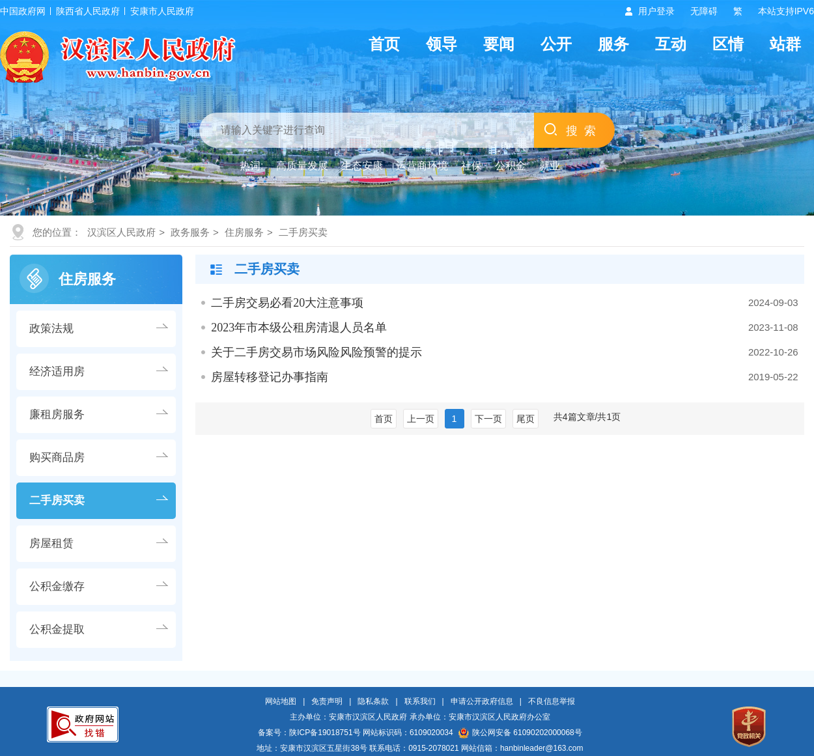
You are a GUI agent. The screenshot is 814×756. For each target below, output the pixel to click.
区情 (728, 44)
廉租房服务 (57, 414)
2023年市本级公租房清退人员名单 (299, 327)
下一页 (488, 418)
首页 (384, 44)
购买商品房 (57, 457)
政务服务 (190, 232)
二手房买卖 (303, 232)
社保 (471, 165)
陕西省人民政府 (88, 11)
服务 (613, 44)
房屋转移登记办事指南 (269, 377)
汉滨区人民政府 (121, 232)
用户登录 (656, 11)
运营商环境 (422, 165)
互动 (670, 44)
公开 (556, 44)
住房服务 (244, 232)
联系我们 (420, 701)
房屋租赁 (51, 543)
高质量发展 (302, 165)
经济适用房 (57, 371)
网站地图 (280, 701)
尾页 (525, 418)
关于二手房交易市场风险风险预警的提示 (316, 352)
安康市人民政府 (162, 11)
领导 (441, 44)
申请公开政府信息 (482, 701)
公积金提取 (57, 629)
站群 (785, 44)
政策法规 (51, 328)
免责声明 (327, 701)
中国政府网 (23, 11)
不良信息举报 (551, 701)
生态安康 (362, 165)
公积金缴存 (57, 586)
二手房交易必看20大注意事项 (287, 302)
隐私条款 (373, 701)
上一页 (420, 418)
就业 (549, 165)
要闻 (498, 44)
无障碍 (704, 11)
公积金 (510, 165)
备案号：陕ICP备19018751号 (309, 732)
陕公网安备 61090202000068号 (520, 732)
